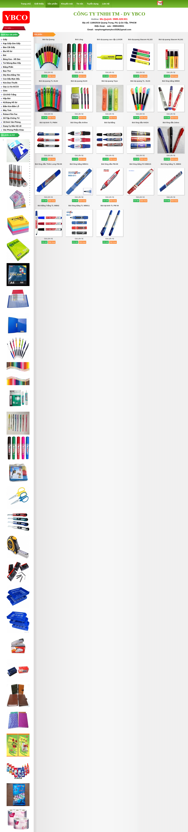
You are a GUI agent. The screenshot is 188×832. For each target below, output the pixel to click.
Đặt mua (52, 76)
